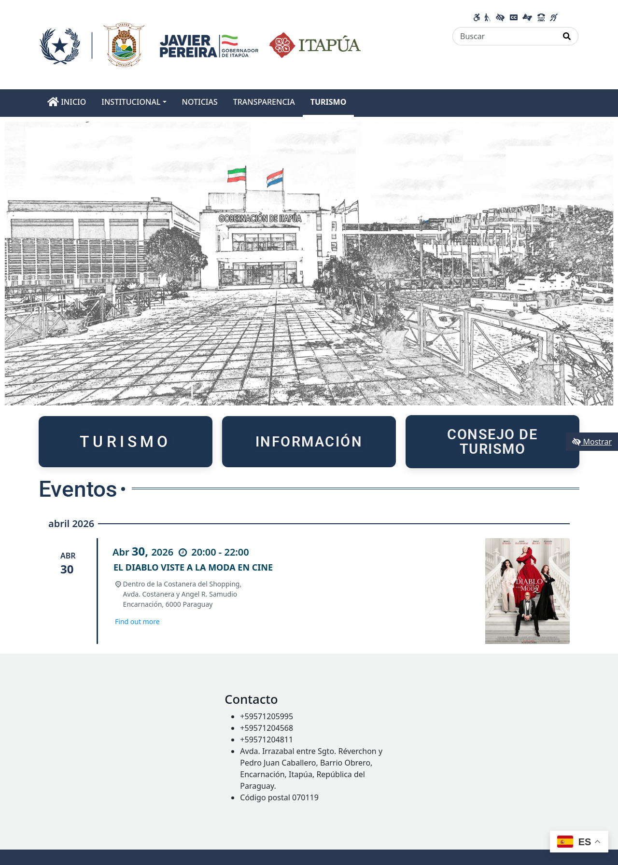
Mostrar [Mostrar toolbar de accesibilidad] (592, 441)
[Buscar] (504, 36)
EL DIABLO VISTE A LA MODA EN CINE (193, 567)
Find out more (137, 621)
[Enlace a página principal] (200, 44)
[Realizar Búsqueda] (567, 36)
